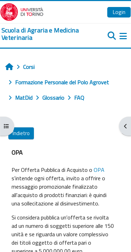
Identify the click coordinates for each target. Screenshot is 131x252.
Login (118, 12)
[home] (43, 34)
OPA (99, 170)
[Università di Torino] (22, 11)
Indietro (21, 133)
